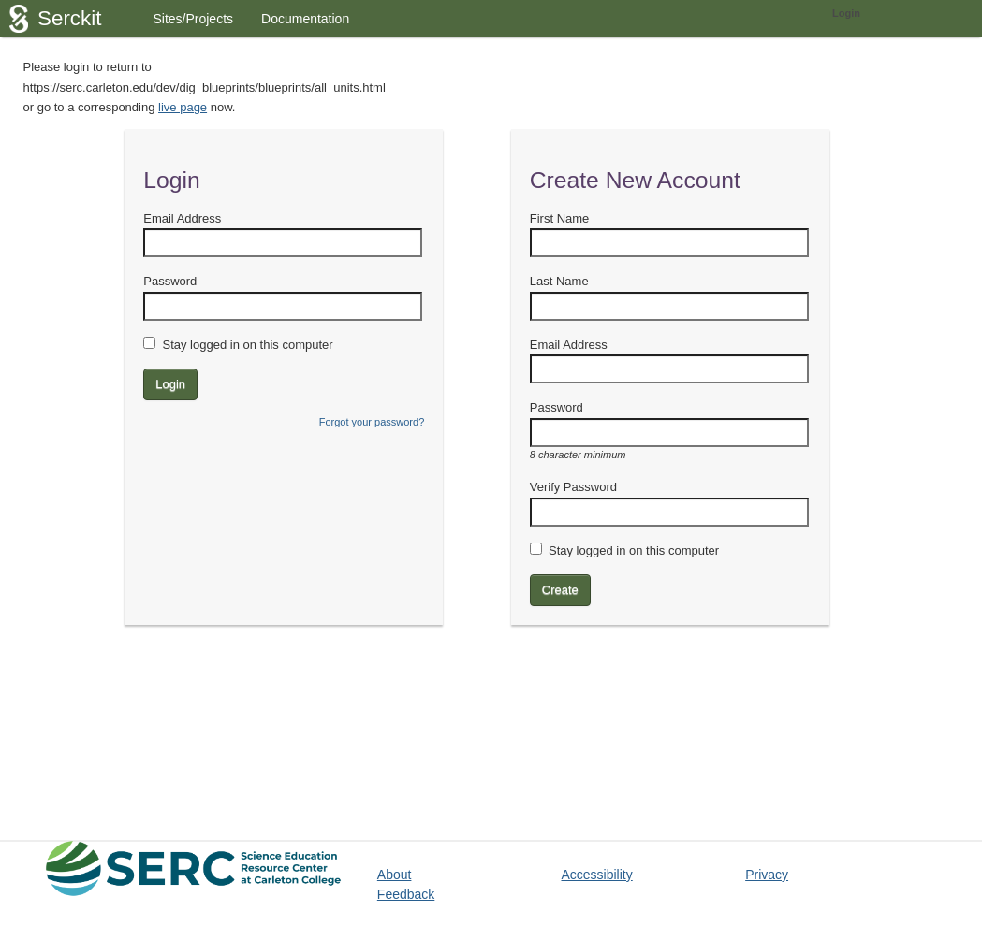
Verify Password (573, 487)
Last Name (559, 281)
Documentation (305, 18)
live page (182, 107)
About (394, 874)
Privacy (766, 874)
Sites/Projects (193, 18)
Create (560, 590)
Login (846, 13)
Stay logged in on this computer (247, 345)
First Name (560, 218)
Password (170, 281)
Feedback (405, 894)
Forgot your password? (372, 421)
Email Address (182, 218)
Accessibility (596, 874)
